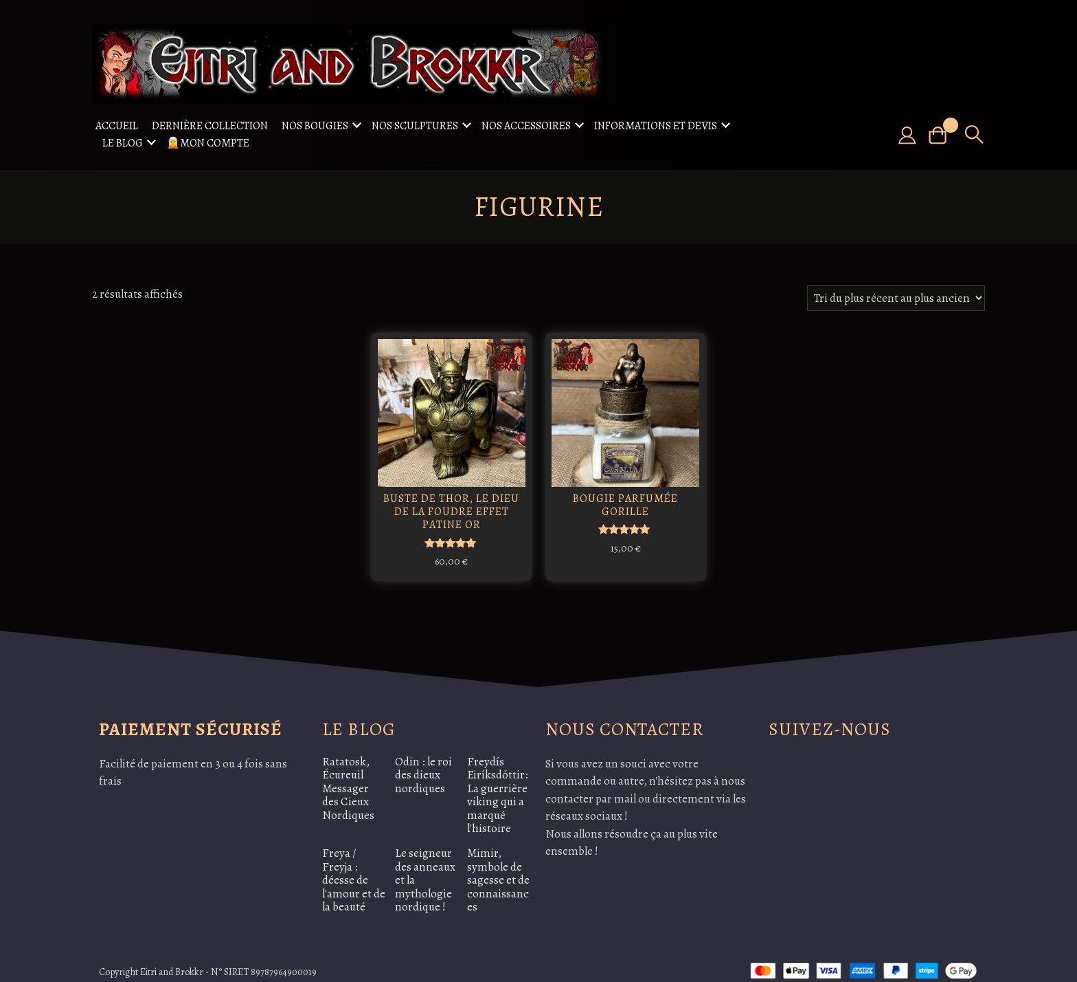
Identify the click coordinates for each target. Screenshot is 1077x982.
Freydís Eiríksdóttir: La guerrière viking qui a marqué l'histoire (497, 781)
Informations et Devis (655, 125)
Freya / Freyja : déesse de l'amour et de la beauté (353, 866)
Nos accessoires (526, 125)
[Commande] (896, 298)
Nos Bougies (315, 125)
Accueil (116, 125)
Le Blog (122, 143)
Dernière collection (210, 125)
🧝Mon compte (207, 143)
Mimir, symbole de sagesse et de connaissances (498, 866)
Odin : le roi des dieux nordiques (423, 761)
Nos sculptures (415, 125)
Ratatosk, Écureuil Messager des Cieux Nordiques (348, 774)
